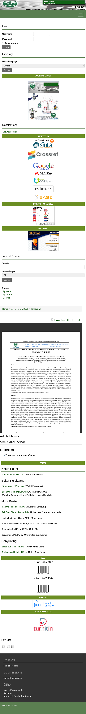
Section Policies (10, 665)
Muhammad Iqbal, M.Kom (14, 552)
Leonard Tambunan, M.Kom (15, 491)
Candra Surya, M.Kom (12, 474)
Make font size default (8, 646)
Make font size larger (12, 646)
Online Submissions (12, 678)
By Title (6, 297)
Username (7, 34)
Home (5, 309)
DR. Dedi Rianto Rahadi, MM (15, 512)
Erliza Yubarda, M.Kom (13, 546)
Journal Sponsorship (13, 690)
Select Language (9, 61)
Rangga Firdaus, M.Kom (13, 506)
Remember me (11, 43)
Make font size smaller (3, 646)
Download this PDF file (67, 320)
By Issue (7, 291)
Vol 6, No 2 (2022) (19, 309)
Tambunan (36, 309)
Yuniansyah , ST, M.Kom (13, 486)
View (5, 131)
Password (7, 39)
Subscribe (12, 131)
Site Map (7, 693)
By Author (8, 294)
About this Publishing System (17, 696)
